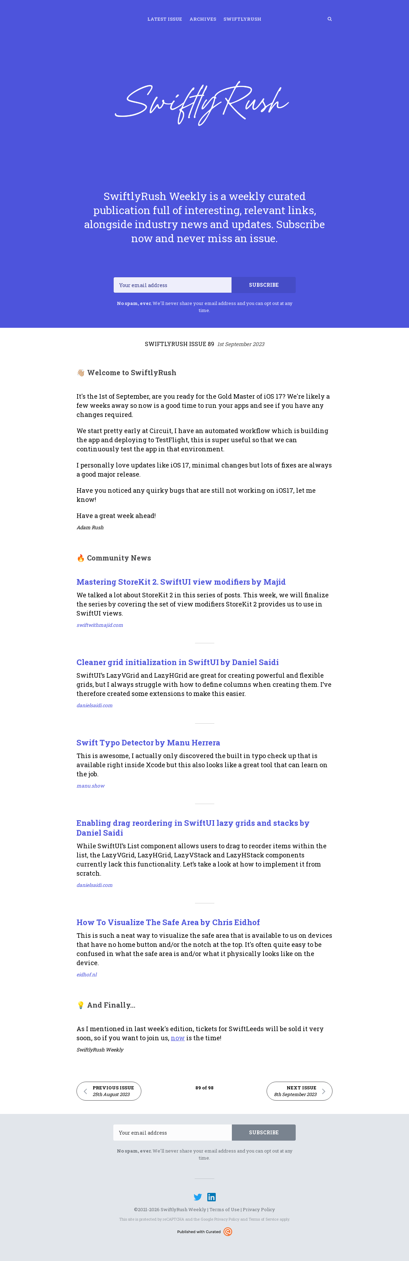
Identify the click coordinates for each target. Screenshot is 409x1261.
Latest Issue (164, 19)
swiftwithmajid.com (99, 625)
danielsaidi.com (94, 705)
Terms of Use (224, 1209)
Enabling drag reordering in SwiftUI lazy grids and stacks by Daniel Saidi (193, 828)
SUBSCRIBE (264, 284)
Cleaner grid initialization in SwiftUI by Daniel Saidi (177, 662)
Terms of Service (264, 1219)
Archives (202, 19)
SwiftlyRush (242, 19)
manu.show (90, 785)
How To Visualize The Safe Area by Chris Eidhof (168, 922)
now (178, 1038)
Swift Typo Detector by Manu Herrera (148, 742)
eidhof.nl (86, 974)
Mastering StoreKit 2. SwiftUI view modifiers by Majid (181, 582)
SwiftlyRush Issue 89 (204, 343)
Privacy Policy (259, 1209)
